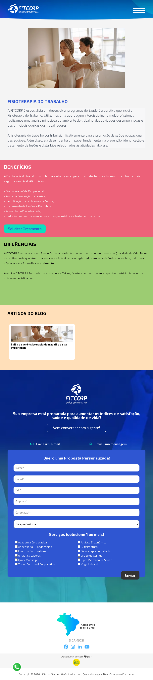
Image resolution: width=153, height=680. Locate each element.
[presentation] (44, 579)
